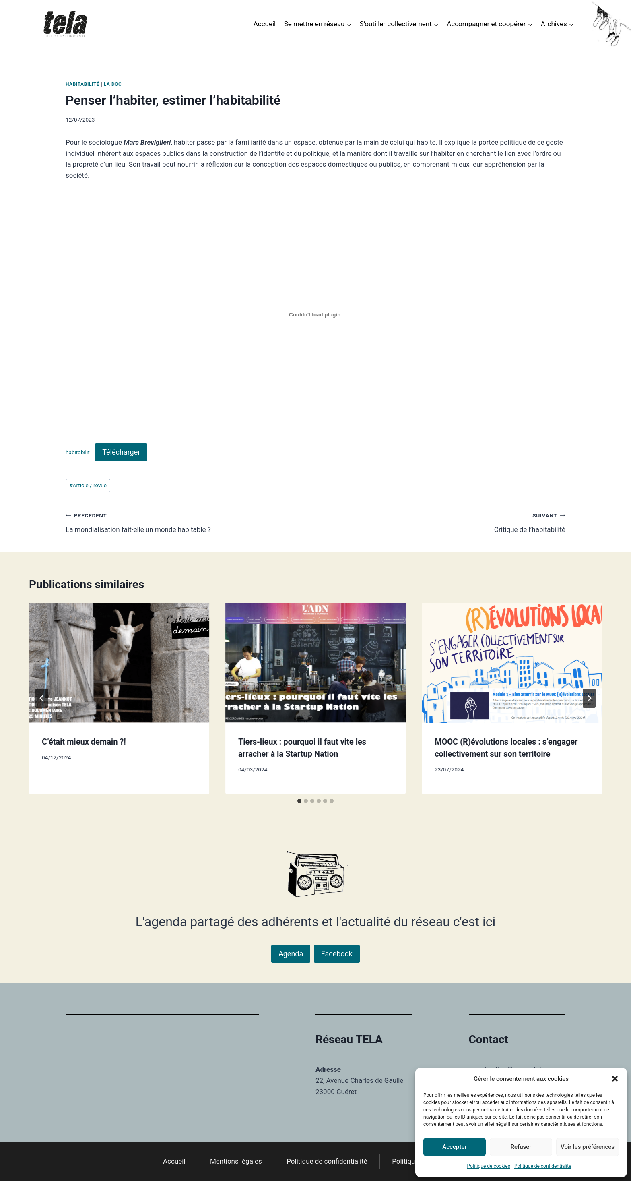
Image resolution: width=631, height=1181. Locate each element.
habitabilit (78, 452)
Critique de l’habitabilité (443, 522)
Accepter (454, 1146)
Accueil (265, 24)
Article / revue (88, 485)
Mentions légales (236, 1161)
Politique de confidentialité (542, 1166)
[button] (615, 1079)
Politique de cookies (488, 1166)
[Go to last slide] (41, 698)
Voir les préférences (588, 1146)
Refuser (520, 1146)
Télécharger (121, 452)
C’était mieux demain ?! (84, 742)
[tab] (299, 801)
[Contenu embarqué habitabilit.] (315, 314)
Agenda (290, 953)
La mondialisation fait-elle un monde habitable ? (187, 522)
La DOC (113, 84)
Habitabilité (82, 84)
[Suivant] (589, 698)
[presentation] (119, 663)
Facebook (337, 953)
